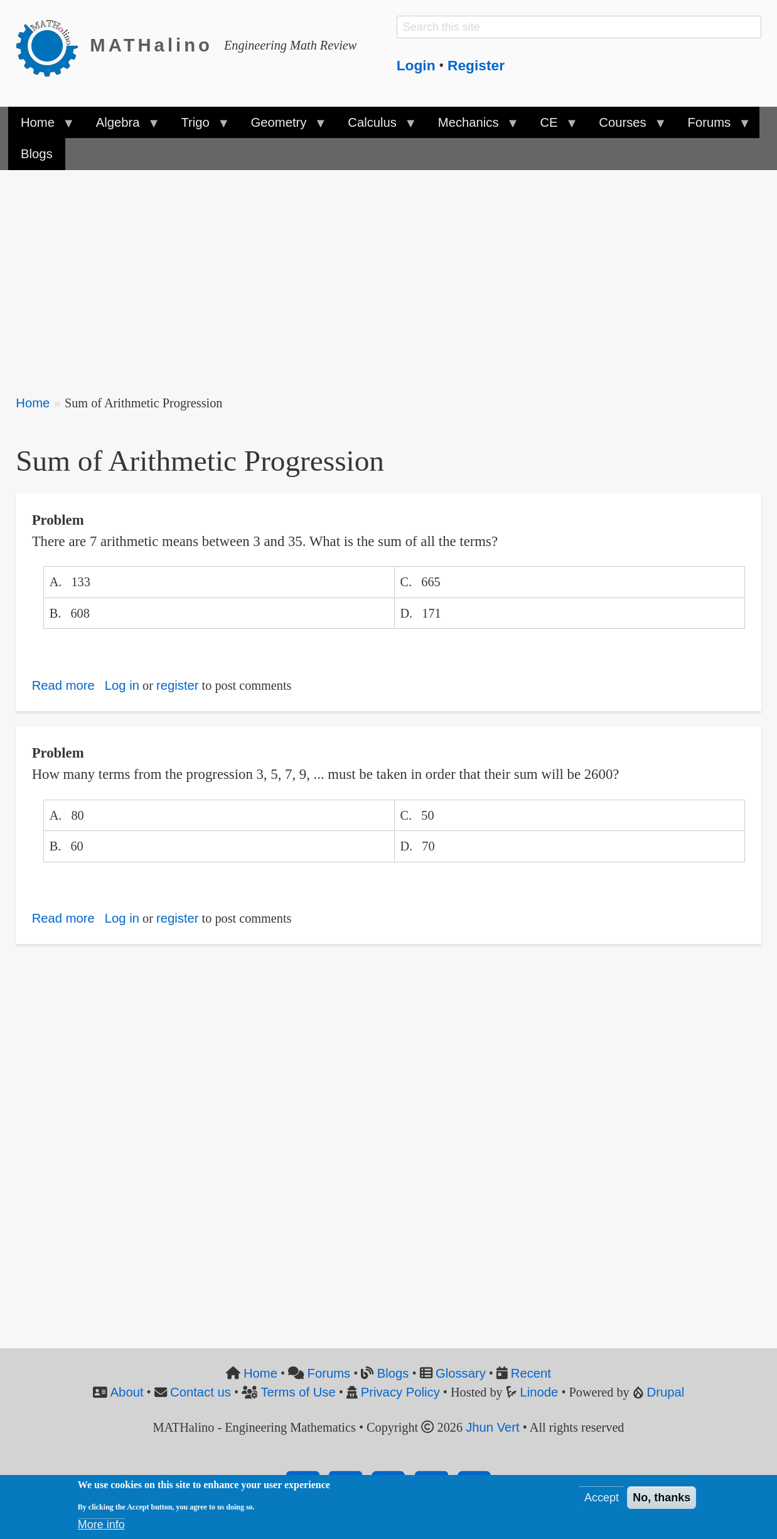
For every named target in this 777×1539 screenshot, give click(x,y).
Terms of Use (297, 1392)
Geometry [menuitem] (282, 126)
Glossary (461, 1373)
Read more (63, 685)
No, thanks (661, 1500)
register (177, 685)
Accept (601, 1500)
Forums (329, 1373)
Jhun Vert (493, 1427)
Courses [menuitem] (625, 126)
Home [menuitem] (41, 126)
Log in (122, 685)
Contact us (200, 1392)
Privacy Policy (400, 1392)
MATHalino (151, 45)
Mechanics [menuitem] (472, 126)
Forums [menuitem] (712, 126)
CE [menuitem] (552, 126)
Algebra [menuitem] (121, 126)
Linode (539, 1392)
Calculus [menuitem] (375, 126)
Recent (531, 1373)
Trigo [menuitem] (198, 126)
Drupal (666, 1392)
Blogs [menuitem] (37, 154)
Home (33, 403)
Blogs (393, 1373)
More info (101, 1527)
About (127, 1392)
